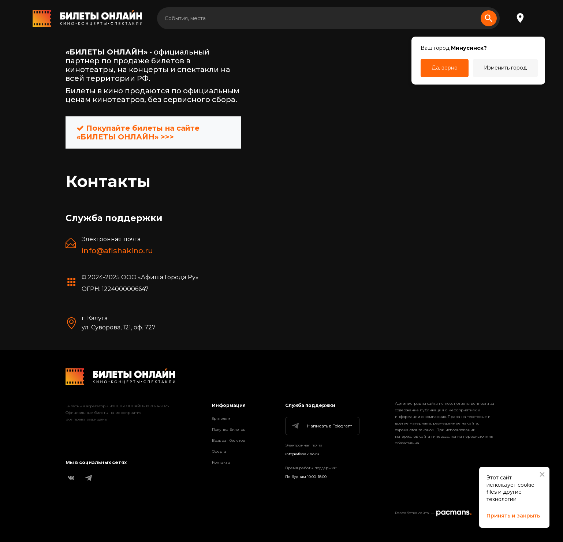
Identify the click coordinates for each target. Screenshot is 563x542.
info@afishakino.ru (117, 250)
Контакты (221, 462)
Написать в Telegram (322, 426)
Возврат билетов (228, 440)
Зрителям (221, 418)
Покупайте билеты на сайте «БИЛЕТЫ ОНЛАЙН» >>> (138, 132)
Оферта (219, 451)
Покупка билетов (229, 429)
